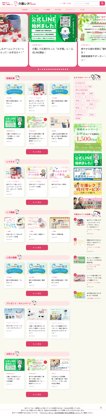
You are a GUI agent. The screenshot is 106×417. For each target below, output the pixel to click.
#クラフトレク (80, 104)
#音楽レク (92, 104)
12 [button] (61, 69)
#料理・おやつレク (92, 101)
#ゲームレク (90, 108)
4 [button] (44, 69)
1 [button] (38, 69)
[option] (53, 40)
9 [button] (55, 69)
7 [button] (50, 69)
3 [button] (42, 69)
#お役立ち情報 (80, 93)
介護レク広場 (66, 3)
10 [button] (57, 69)
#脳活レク (78, 108)
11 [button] (59, 69)
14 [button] (65, 69)
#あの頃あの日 (80, 83)
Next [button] (77, 40)
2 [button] (40, 69)
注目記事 (25, 9)
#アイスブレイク (80, 111)
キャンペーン (70, 9)
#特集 (91, 93)
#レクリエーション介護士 (83, 86)
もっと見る (37, 151)
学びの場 (58, 9)
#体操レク (78, 101)
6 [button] (48, 69)
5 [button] (46, 69)
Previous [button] (28, 40)
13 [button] (63, 69)
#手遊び (91, 115)
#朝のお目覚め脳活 (81, 90)
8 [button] (53, 69)
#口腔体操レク (80, 115)
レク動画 (47, 9)
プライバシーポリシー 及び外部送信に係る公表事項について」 (60, 413)
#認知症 (77, 118)
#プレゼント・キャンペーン (84, 97)
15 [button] (67, 69)
